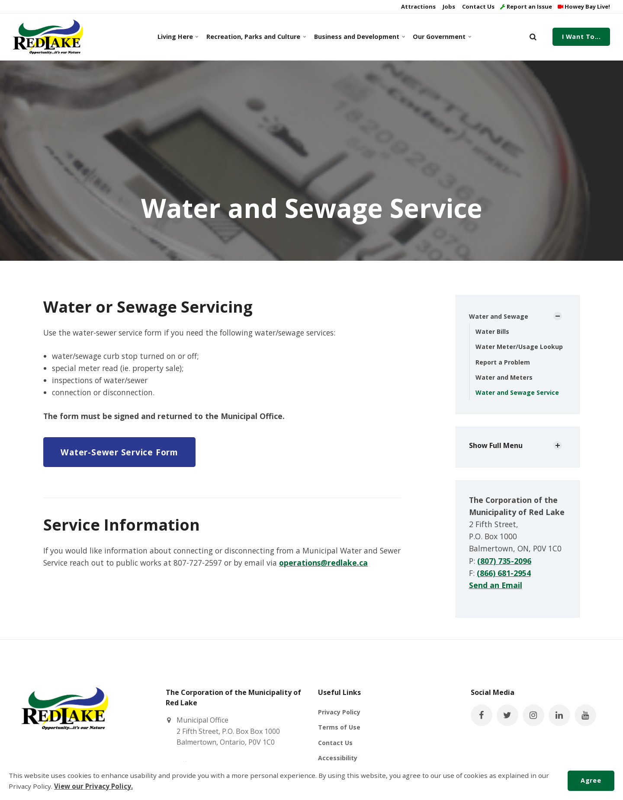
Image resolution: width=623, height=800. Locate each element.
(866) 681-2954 (504, 573)
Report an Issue (526, 6)
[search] (533, 37)
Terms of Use (339, 727)
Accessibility (337, 758)
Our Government (441, 36)
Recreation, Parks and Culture (254, 36)
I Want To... (581, 36)
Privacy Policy (339, 712)
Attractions (418, 6)
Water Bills (492, 331)
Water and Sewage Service (517, 392)
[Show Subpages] (557, 316)
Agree (591, 780)
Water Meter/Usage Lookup (519, 346)
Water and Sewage (498, 316)
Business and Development (358, 36)
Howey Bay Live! (584, 6)
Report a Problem (502, 362)
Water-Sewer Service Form (119, 452)
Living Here (177, 36)
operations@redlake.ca (323, 562)
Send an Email (495, 585)
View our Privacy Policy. (93, 786)
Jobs (448, 6)
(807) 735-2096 (504, 561)
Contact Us (478, 6)
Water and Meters (504, 377)
